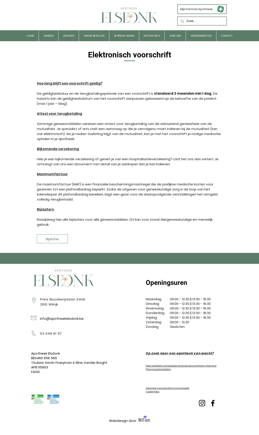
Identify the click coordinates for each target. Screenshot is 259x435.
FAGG (35, 371)
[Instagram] (202, 403)
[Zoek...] (201, 21)
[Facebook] (213, 403)
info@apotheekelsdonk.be (62, 318)
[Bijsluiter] (52, 238)
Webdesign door (122, 420)
